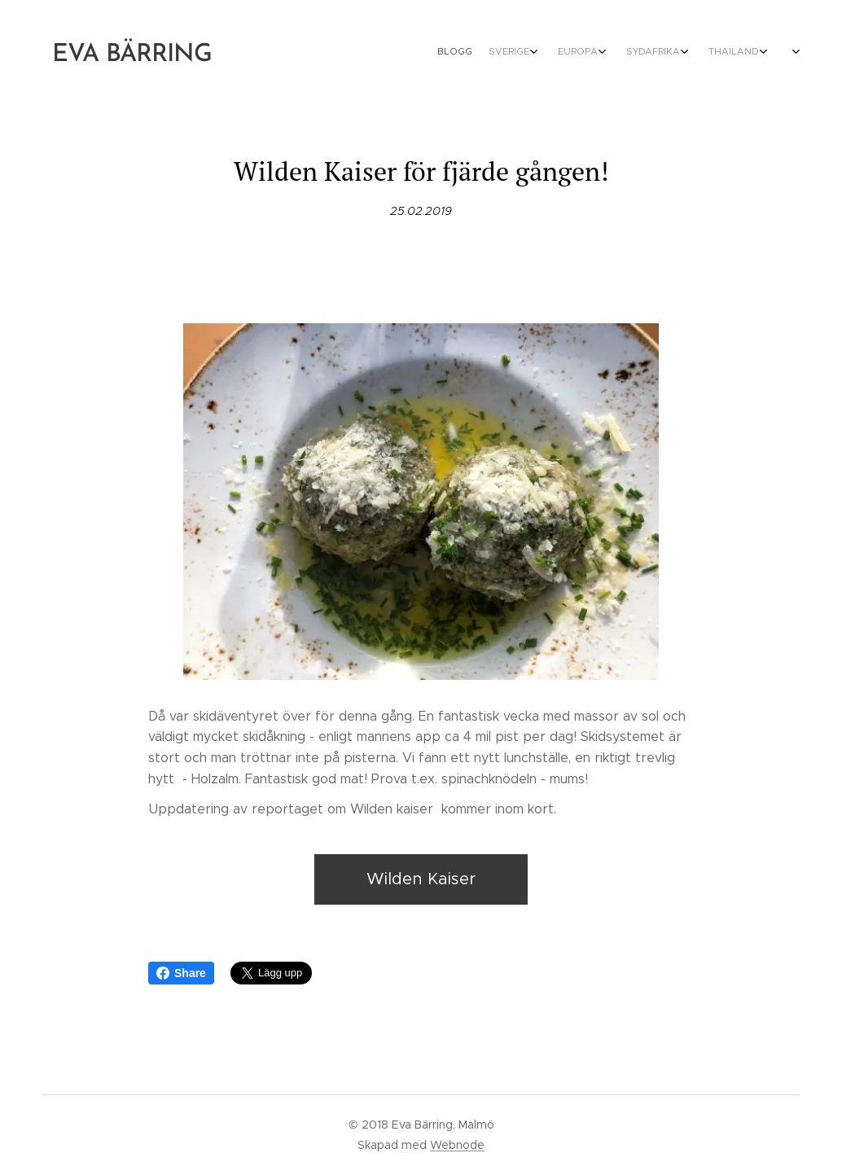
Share (181, 973)
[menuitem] (598, 53)
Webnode (457, 1145)
